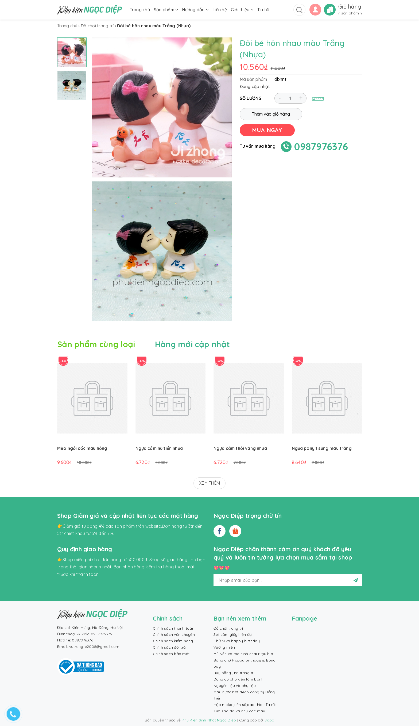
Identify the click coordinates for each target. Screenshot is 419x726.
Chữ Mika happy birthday (237, 640)
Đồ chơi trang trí (228, 628)
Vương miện (224, 647)
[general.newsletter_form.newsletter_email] (288, 580)
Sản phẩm (166, 9)
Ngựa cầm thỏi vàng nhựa (240, 448)
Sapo (269, 720)
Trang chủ (140, 9)
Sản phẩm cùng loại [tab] (96, 344)
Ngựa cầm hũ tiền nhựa (159, 448)
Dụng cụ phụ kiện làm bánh (238, 679)
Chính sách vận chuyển (174, 634)
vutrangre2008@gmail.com (94, 646)
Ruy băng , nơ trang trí (234, 672)
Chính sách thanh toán (173, 628)
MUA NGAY (267, 130)
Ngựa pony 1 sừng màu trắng (322, 448)
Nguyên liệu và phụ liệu (235, 685)
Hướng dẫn (195, 9)
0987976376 (321, 146)
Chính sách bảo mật (171, 653)
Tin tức (264, 9)
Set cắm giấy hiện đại (233, 634)
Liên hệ (219, 9)
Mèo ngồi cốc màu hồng (82, 448)
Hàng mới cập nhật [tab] (192, 344)
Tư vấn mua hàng (258, 146)
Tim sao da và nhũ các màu (239, 711)
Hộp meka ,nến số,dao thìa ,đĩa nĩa (245, 704)
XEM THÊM (209, 483)
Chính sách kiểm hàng (173, 640)
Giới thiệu (242, 9)
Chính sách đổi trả (169, 647)
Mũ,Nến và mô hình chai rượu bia (243, 653)
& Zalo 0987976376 (94, 634)
